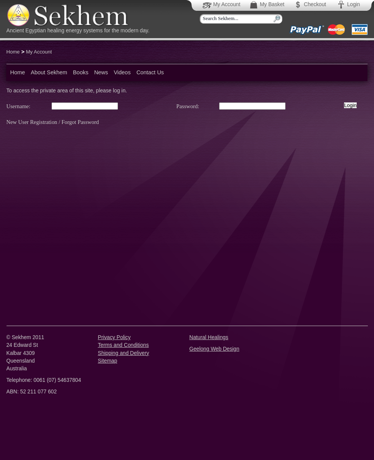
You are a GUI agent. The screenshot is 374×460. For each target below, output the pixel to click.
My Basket (266, 4)
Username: (19, 106)
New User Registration (32, 122)
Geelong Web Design (214, 349)
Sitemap (107, 361)
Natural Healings (208, 337)
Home (13, 52)
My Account (222, 4)
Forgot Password (80, 122)
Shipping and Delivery (123, 353)
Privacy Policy (114, 337)
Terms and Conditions (123, 345)
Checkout (309, 4)
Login (348, 4)
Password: (187, 106)
